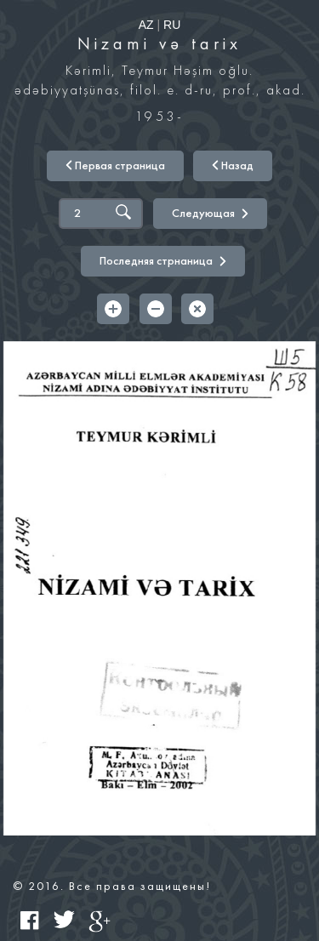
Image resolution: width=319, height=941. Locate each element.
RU (171, 24)
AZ (146, 24)
